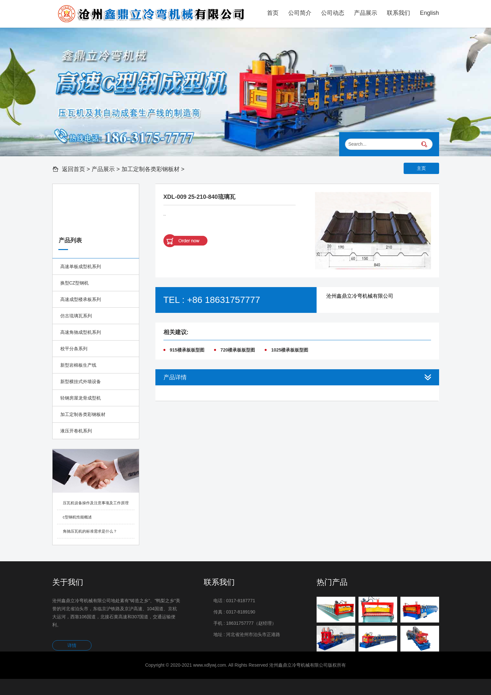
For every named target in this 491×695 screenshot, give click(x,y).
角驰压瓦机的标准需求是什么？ (90, 531)
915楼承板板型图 (187, 349)
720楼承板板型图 (238, 349)
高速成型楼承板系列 (80, 299)
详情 (71, 645)
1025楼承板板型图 (289, 349)
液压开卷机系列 (76, 430)
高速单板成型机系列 (80, 266)
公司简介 (299, 13)
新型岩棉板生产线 (78, 365)
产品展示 (365, 13)
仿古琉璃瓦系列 (76, 315)
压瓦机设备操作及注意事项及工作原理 (96, 503)
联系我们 (398, 13)
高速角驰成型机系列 (80, 332)
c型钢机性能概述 (77, 517)
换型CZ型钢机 (74, 282)
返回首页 (73, 169)
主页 (421, 168)
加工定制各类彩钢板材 (151, 169)
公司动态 (332, 13)
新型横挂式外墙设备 (80, 381)
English (429, 13)
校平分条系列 (73, 348)
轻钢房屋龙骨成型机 (80, 398)
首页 (273, 13)
